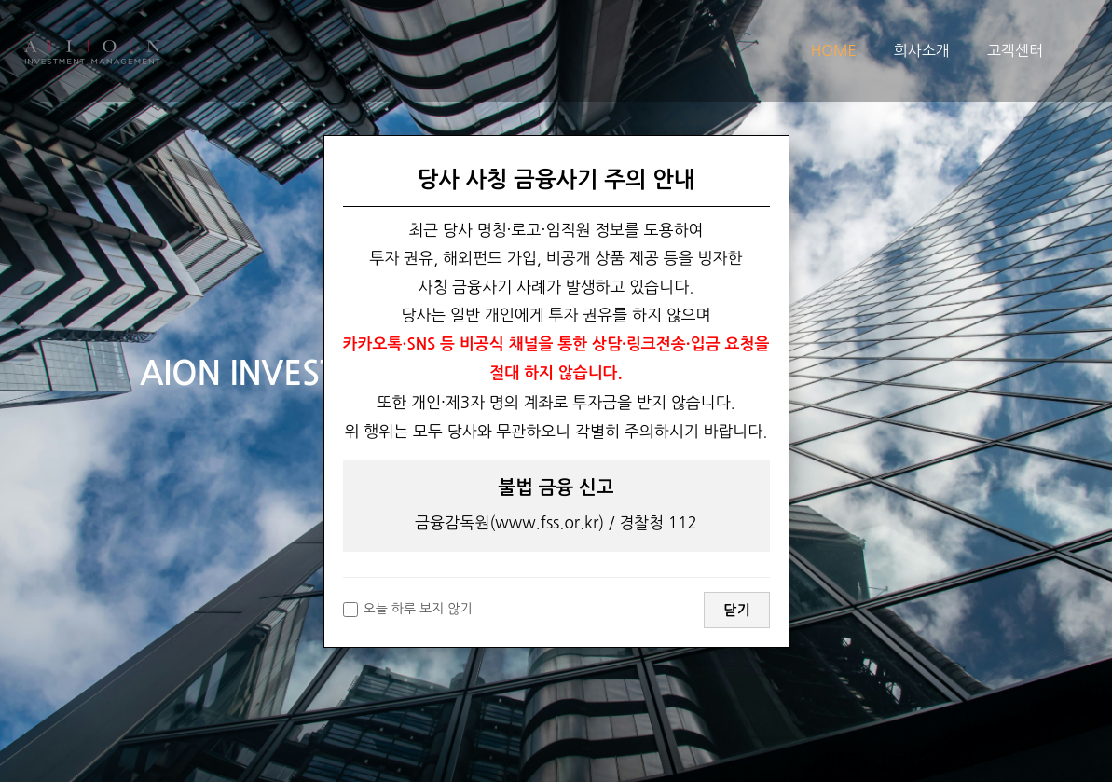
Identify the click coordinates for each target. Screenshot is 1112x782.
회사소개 (922, 50)
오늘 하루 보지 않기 (408, 609)
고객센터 (1015, 50)
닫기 (736, 610)
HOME (834, 50)
